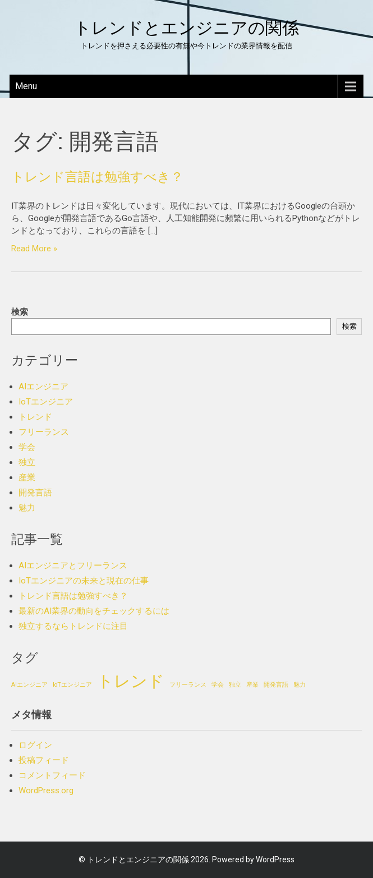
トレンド (35, 417)
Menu (26, 86)
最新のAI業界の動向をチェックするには (94, 611)
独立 (27, 462)
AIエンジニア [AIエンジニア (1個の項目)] (29, 684)
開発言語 (35, 493)
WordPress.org (46, 790)
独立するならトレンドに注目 (73, 626)
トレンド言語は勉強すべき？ (97, 176)
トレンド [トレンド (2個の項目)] (130, 681)
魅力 (27, 508)
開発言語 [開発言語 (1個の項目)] (276, 684)
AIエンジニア (43, 386)
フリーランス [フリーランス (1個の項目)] (187, 684)
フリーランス (44, 432)
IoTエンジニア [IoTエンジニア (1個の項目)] (72, 684)
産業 (27, 477)
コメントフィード (52, 775)
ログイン (35, 745)
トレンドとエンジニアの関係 (186, 28)
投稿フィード (44, 760)
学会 (27, 447)
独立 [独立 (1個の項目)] (235, 684)
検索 (19, 312)
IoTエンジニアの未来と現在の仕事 (84, 581)
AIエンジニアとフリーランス (73, 565)
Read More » (34, 248)
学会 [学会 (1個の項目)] (217, 684)
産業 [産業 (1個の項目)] (252, 684)
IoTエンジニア (46, 402)
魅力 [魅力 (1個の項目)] (299, 684)
